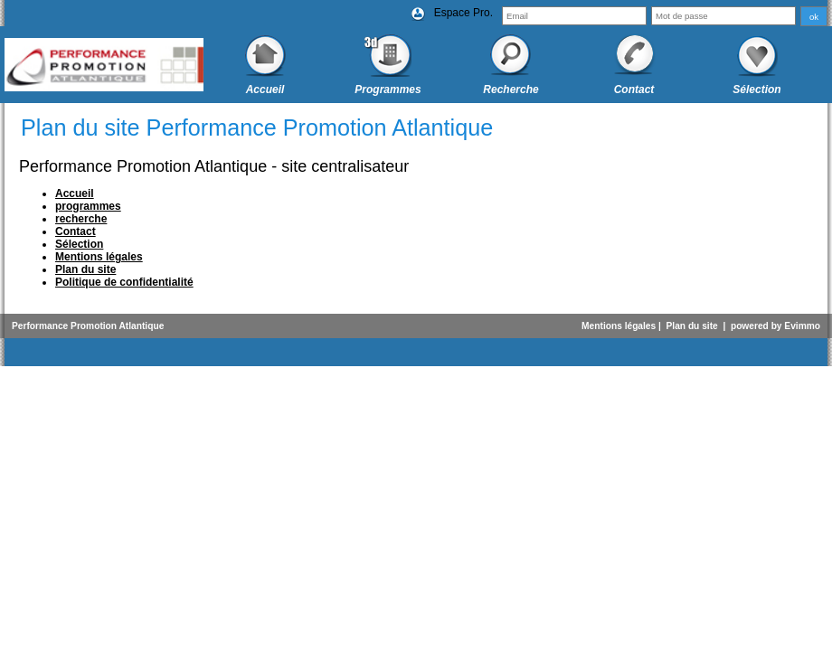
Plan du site (692, 326)
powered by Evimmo (775, 326)
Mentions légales (618, 326)
